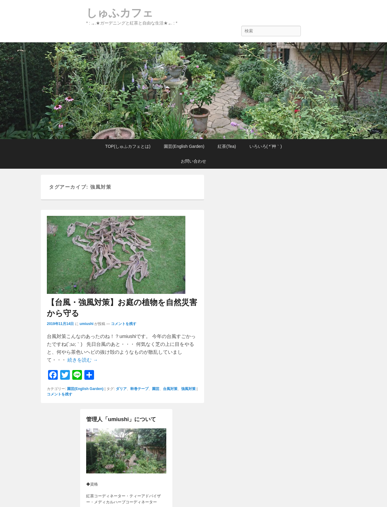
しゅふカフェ (119, 13)
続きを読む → (82, 359)
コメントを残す (123, 324)
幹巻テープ (139, 389)
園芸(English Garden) (184, 146)
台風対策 (170, 389)
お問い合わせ (193, 161)
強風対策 (188, 389)
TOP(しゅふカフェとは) (128, 146)
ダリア (121, 389)
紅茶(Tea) (227, 146)
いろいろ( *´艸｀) (265, 146)
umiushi (86, 324)
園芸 (155, 389)
